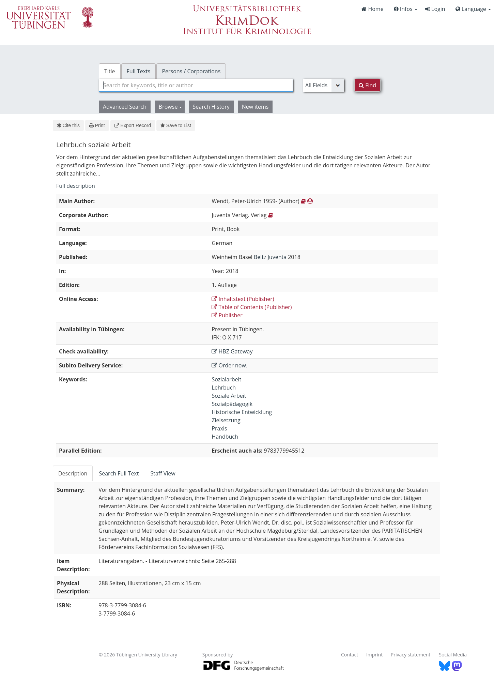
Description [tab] (72, 473)
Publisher (227, 315)
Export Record (132, 125)
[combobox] (196, 85)
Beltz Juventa (270, 257)
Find (367, 85)
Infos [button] (405, 9)
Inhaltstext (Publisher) (243, 299)
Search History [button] (211, 106)
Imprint (374, 654)
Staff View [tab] (162, 473)
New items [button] (255, 106)
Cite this (68, 125)
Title (109, 71)
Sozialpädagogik (232, 404)
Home (372, 9)
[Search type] (323, 85)
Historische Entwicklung (242, 412)
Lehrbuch (224, 387)
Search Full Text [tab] (119, 473)
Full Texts (139, 71)
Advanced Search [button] (124, 106)
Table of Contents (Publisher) (252, 307)
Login (435, 9)
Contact (349, 654)
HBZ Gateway (232, 351)
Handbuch (225, 436)
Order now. (229, 365)
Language (473, 9)
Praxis (219, 428)
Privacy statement (411, 654)
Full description (75, 185)
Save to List (175, 125)
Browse (170, 106)
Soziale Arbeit (229, 395)
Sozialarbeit (226, 379)
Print (97, 125)
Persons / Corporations (191, 71)
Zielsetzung (226, 420)
